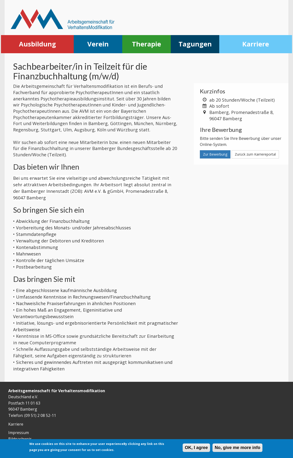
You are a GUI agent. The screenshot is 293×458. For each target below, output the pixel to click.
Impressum (18, 432)
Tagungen (195, 43)
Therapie (146, 43)
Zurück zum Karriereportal (255, 154)
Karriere (255, 43)
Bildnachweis (20, 439)
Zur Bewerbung (215, 154)
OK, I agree (196, 448)
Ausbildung (37, 43)
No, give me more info (237, 448)
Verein (98, 43)
